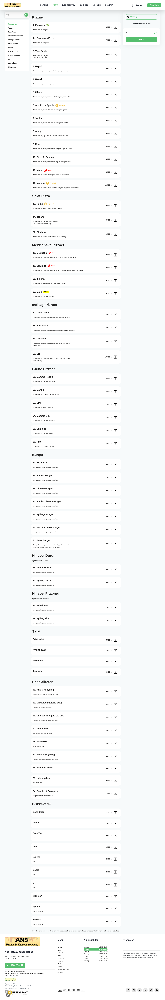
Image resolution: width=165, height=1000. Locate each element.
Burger (10, 47)
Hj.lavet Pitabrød (14, 55)
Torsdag (95, 954)
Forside (44, 5)
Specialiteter (12, 63)
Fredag (95, 956)
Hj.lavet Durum (13, 51)
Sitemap (60, 972)
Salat (9, 59)
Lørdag (95, 958)
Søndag (95, 961)
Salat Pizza (12, 32)
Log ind (139, 5)
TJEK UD (141, 40)
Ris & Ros (84, 5)
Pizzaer (10, 28)
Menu (55, 5)
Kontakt (109, 5)
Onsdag (95, 952)
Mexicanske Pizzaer (15, 36)
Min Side (97, 5)
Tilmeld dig (154, 5)
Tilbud (59, 955)
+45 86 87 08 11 (15, 965)
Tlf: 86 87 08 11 (10, 958)
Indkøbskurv (68, 5)
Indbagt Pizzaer (13, 40)
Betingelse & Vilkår (63, 969)
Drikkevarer (12, 67)
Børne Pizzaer (13, 44)
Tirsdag (95, 949)
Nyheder (60, 961)
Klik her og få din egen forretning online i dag (17, 988)
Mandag (95, 947)
